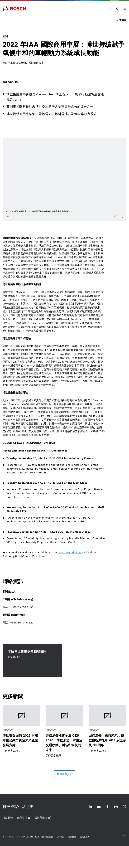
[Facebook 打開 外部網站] (107, 808)
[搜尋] (109, 9)
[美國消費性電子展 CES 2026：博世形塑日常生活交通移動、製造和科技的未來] (64, 731)
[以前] (115, 217)
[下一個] (122, 217)
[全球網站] (117, 9)
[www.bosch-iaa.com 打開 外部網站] (72, 552)
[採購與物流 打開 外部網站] (42, 818)
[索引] (125, 9)
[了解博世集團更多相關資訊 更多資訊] (32, 660)
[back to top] (123, 836)
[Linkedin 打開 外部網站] (90, 808)
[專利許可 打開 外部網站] (23, 818)
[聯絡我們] (8, 818)
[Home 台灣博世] (14, 8)
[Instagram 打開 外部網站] (116, 808)
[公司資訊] (60, 836)
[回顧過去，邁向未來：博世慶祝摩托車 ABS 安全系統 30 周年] (107, 729)
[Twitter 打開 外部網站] (124, 808)
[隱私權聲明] (84, 836)
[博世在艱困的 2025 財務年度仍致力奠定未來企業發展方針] (21, 729)
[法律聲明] (72, 836)
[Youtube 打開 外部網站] (99, 808)
